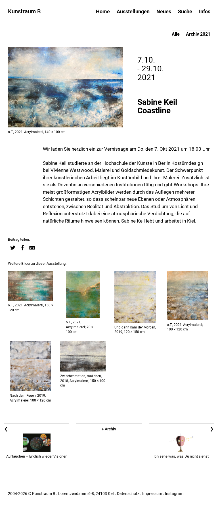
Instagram (174, 493)
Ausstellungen (133, 11)
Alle (176, 34)
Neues (163, 11)
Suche (185, 11)
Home (103, 11)
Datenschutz (128, 493)
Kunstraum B (24, 11)
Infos (204, 11)
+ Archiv (109, 429)
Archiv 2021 (198, 34)
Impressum (152, 493)
